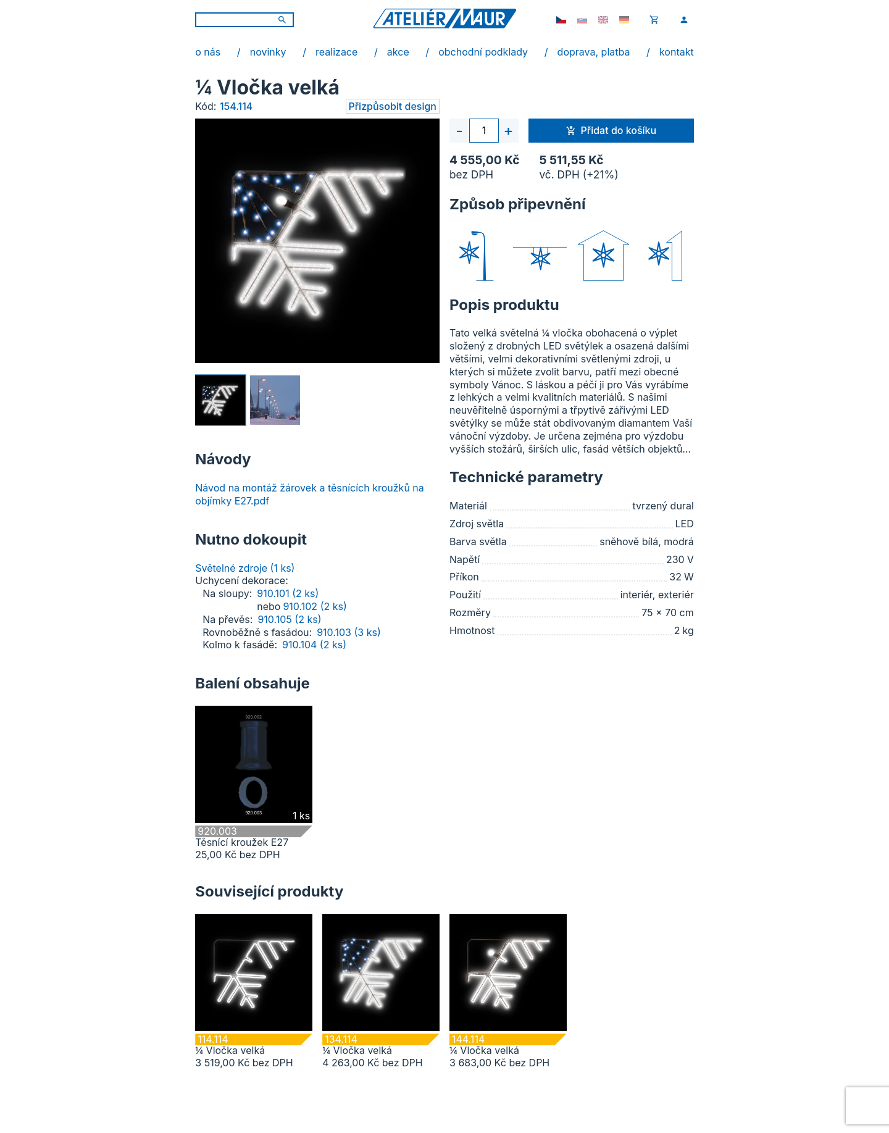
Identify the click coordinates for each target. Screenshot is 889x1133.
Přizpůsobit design (392, 106)
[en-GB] (603, 19)
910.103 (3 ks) (349, 632)
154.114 (236, 106)
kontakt (676, 52)
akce (398, 52)
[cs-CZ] (561, 19)
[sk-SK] (582, 19)
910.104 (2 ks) (314, 644)
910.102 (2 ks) (314, 606)
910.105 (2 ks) (289, 619)
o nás (207, 52)
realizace (336, 52)
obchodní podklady (483, 52)
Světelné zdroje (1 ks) (244, 568)
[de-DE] (624, 19)
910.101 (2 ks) (288, 593)
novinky (268, 52)
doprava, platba (593, 52)
